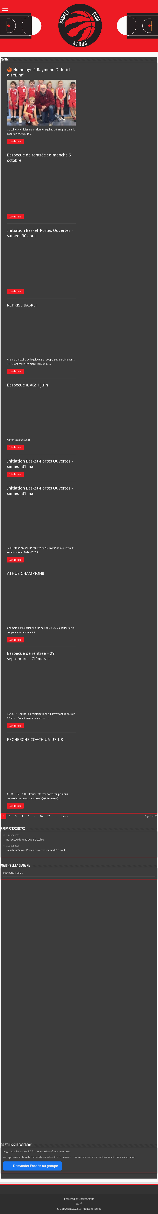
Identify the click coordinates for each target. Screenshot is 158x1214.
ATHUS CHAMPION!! (25, 573)
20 (48, 816)
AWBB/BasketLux (13, 873)
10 (41, 816)
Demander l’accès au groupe (32, 1166)
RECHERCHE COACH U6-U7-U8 (35, 739)
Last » (65, 816)
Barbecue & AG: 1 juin (27, 385)
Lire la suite (15, 141)
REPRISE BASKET (22, 305)
